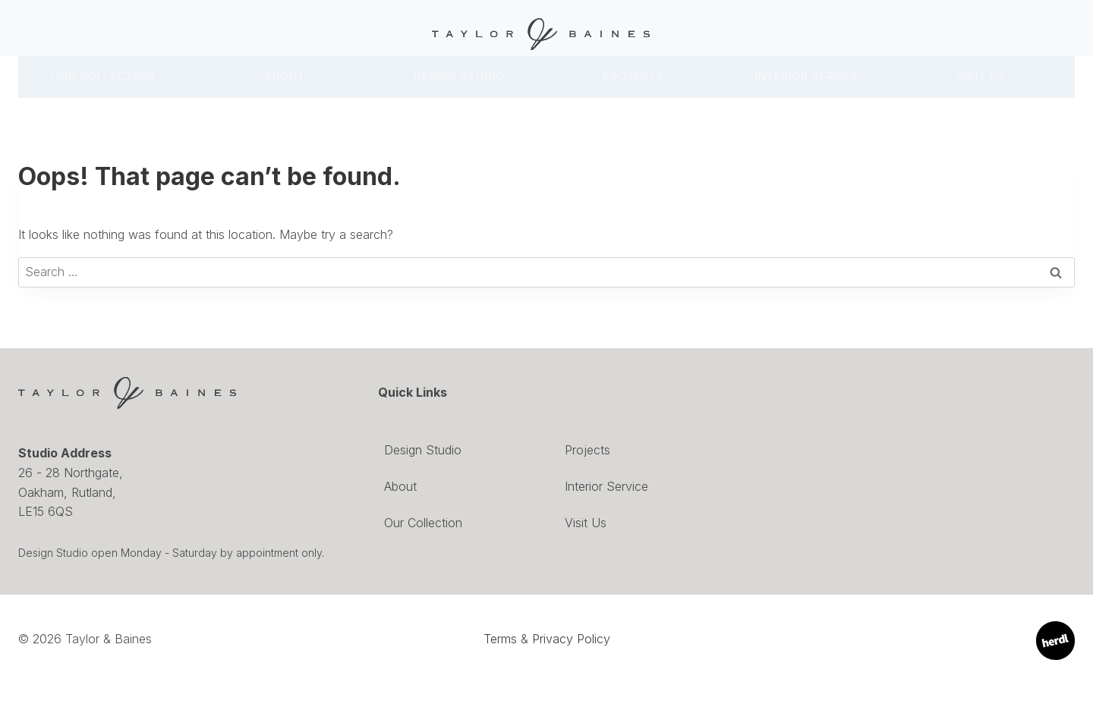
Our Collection (102, 76)
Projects (633, 76)
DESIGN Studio (459, 76)
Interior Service (606, 486)
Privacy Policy (571, 638)
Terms (500, 638)
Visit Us (981, 76)
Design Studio (422, 449)
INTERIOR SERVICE (807, 76)
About (285, 76)
